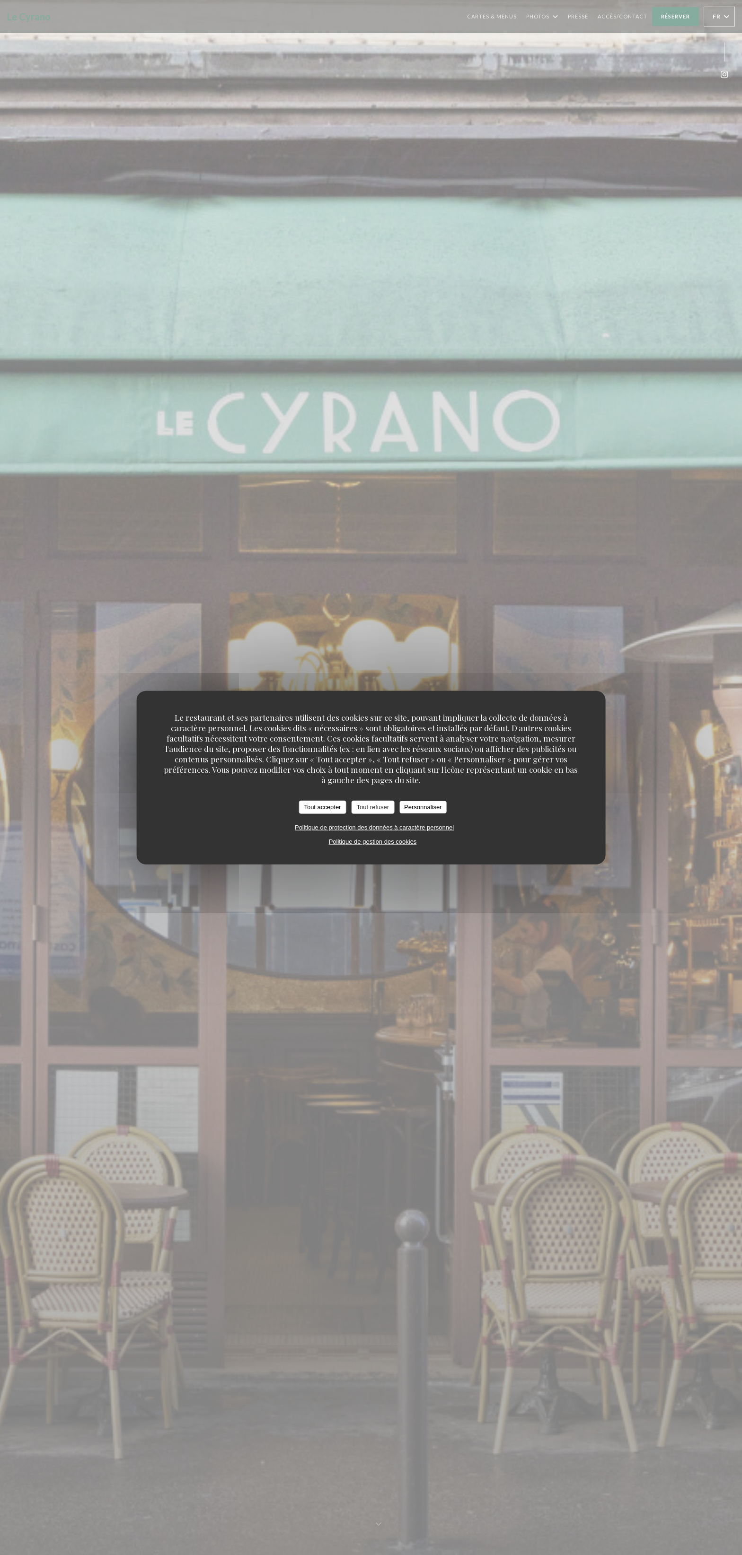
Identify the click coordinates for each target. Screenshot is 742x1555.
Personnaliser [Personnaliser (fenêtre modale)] (423, 807)
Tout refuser (372, 807)
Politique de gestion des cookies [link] (373, 841)
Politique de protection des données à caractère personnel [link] (374, 826)
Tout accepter (322, 807)
